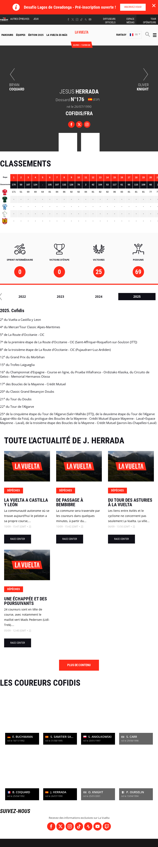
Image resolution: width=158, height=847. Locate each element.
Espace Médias (130, 21)
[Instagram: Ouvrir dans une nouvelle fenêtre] (77, 19)
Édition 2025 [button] (36, 34)
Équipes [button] (20, 34)
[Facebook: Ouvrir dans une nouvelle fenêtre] (68, 19)
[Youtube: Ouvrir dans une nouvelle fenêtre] (90, 19)
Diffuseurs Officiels (109, 21)
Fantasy (121, 34)
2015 (30, 296)
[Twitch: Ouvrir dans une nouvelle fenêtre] (107, 826)
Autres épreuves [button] (19, 19)
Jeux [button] (36, 19)
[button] (135, 35)
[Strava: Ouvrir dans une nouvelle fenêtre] (86, 19)
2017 (107, 296)
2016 (68, 296)
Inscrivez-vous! (133, 7)
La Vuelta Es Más (56, 34)
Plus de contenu (79, 665)
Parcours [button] (7, 34)
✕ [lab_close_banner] (153, 5)
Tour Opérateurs (149, 21)
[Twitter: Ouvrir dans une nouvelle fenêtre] (73, 19)
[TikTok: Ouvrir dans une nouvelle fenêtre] (81, 19)
